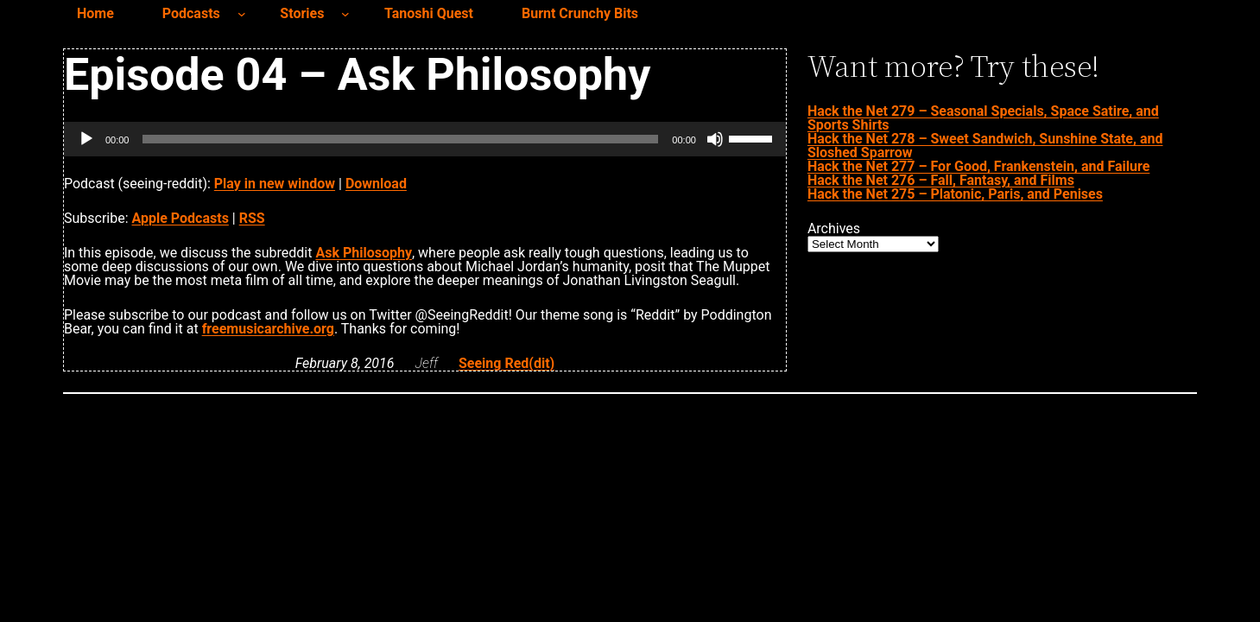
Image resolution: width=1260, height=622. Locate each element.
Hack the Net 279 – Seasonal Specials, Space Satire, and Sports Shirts (983, 118)
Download (376, 183)
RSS (252, 218)
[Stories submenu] (345, 14)
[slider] (400, 139)
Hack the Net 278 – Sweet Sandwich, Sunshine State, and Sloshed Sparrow (985, 145)
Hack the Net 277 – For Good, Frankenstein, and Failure (978, 166)
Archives (833, 229)
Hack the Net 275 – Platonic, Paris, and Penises (955, 194)
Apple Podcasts (180, 218)
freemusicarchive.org (268, 329)
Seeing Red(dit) (506, 363)
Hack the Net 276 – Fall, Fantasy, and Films (940, 180)
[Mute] (715, 139)
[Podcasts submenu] (241, 14)
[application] (425, 139)
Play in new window (274, 183)
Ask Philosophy (363, 252)
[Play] (86, 139)
